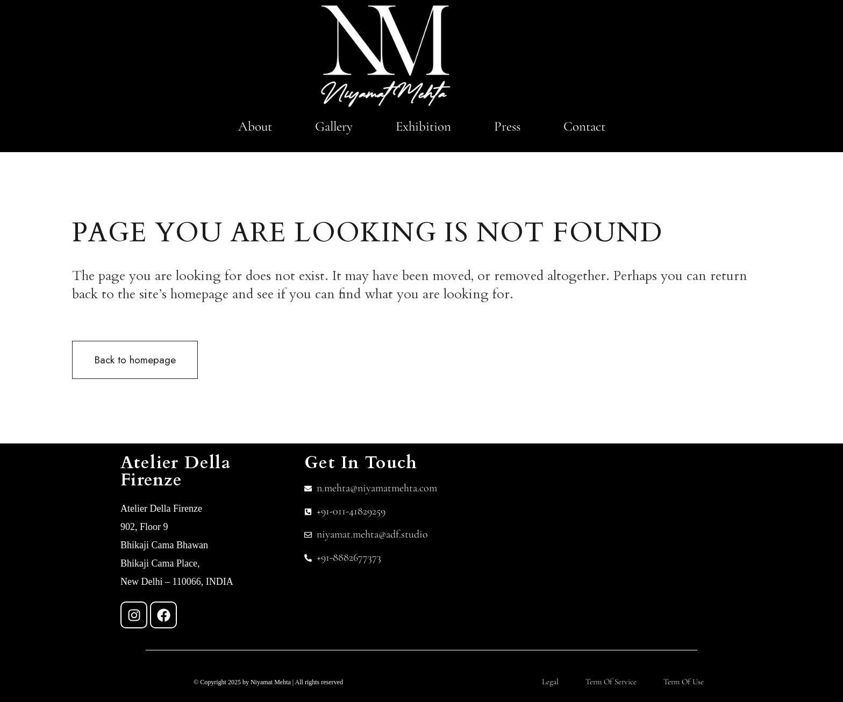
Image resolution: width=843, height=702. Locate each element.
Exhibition (423, 126)
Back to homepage (135, 360)
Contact (584, 126)
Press (507, 126)
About (255, 126)
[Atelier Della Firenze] (636, 534)
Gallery (334, 126)
